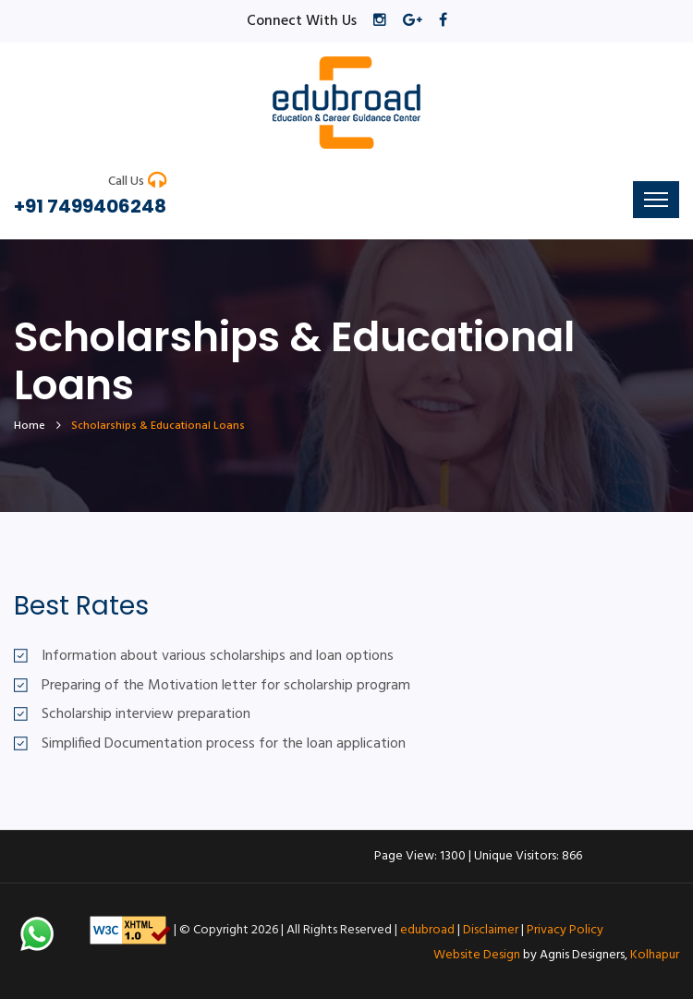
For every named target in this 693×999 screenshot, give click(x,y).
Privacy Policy (565, 930)
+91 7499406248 (90, 206)
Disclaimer (490, 930)
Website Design (476, 955)
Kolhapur (654, 955)
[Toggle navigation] (656, 199)
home (29, 426)
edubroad (427, 930)
